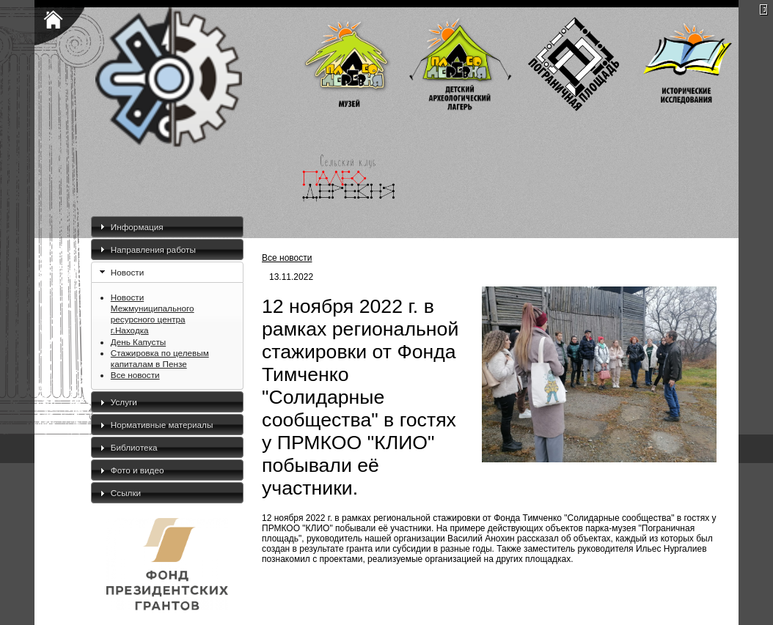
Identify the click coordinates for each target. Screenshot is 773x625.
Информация (137, 227)
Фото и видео (137, 470)
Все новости (135, 375)
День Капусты (138, 342)
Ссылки (126, 493)
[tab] (167, 226)
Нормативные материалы (162, 424)
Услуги (124, 402)
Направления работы (153, 249)
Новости (127, 272)
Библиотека (134, 447)
